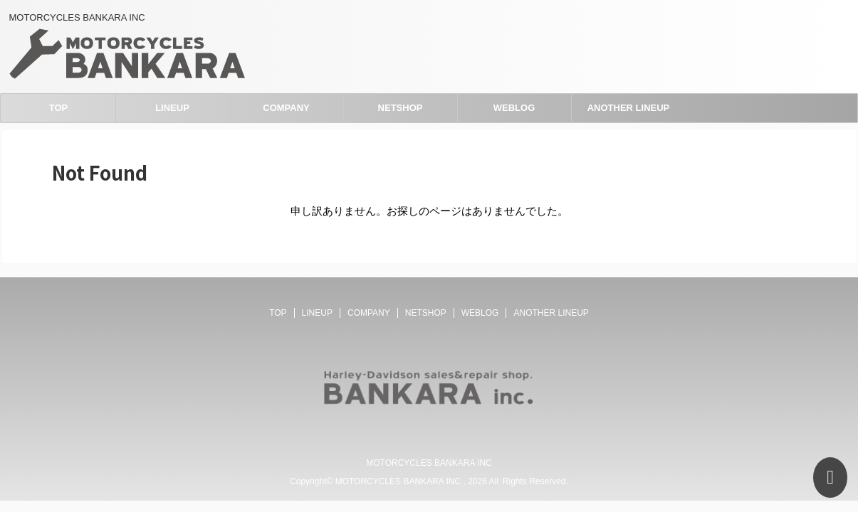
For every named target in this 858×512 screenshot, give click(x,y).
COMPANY (286, 107)
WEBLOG (514, 107)
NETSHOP (400, 107)
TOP (58, 107)
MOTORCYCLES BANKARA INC (428, 463)
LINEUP (172, 107)
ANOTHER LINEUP (628, 107)
